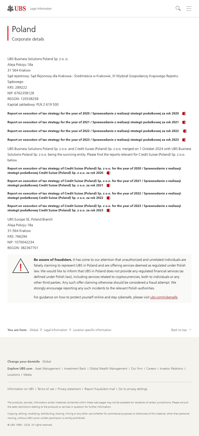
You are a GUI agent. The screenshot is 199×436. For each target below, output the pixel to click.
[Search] (178, 8)
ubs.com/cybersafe (163, 297)
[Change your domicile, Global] (46, 361)
